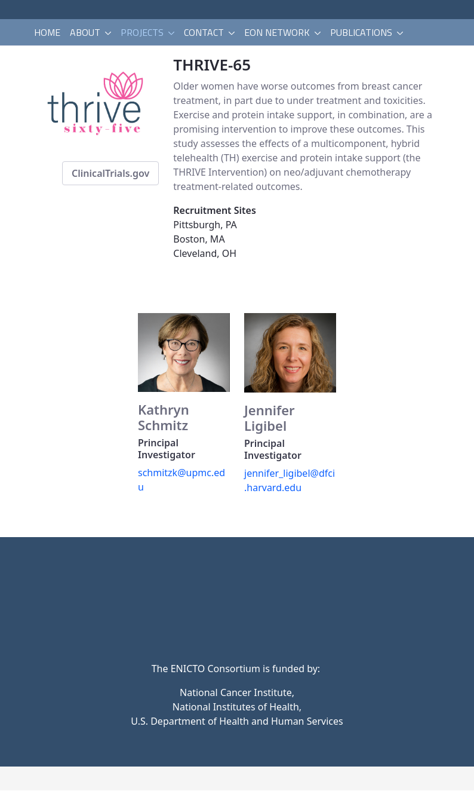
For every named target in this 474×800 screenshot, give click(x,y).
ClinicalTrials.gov (110, 173)
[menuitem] (47, 32)
